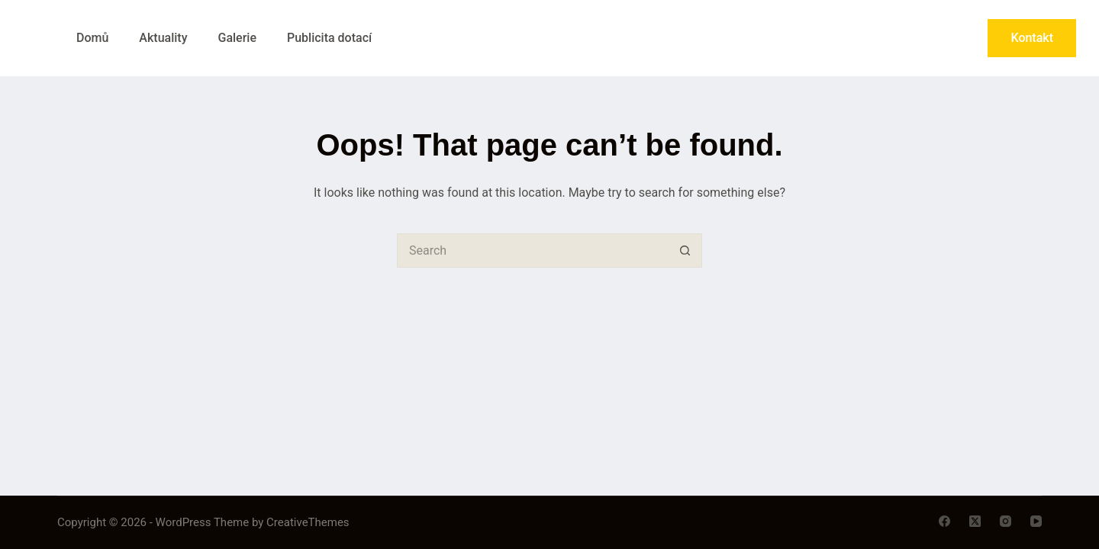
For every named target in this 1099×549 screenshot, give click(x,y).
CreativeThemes (308, 522)
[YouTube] (1036, 521)
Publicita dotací (329, 37)
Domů (92, 37)
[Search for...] (532, 250)
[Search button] (685, 250)
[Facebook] (944, 521)
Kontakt (1031, 37)
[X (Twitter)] (975, 521)
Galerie (237, 37)
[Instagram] (1005, 521)
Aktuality (163, 37)
